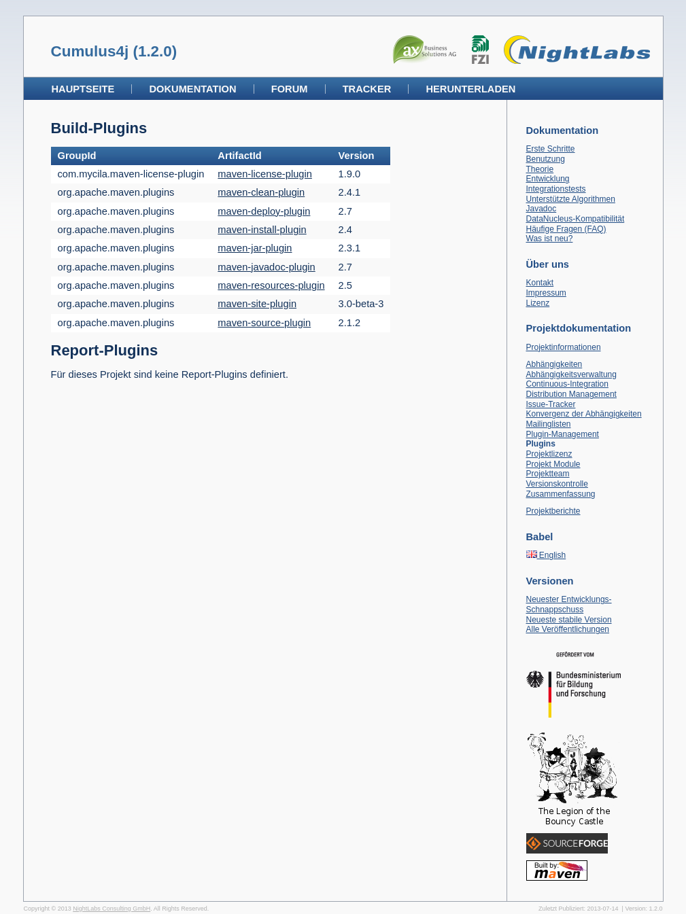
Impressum (546, 293)
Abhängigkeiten (554, 364)
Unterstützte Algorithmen (570, 199)
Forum (289, 89)
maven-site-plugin (257, 303)
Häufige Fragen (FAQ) (566, 229)
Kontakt (540, 282)
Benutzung (545, 159)
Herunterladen (470, 89)
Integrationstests (556, 189)
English (546, 555)
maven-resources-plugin (271, 285)
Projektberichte (553, 511)
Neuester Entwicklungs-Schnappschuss (569, 604)
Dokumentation (193, 89)
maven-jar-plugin (255, 248)
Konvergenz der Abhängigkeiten (584, 414)
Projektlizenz (549, 454)
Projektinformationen (563, 347)
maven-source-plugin (264, 322)
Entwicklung (548, 178)
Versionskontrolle (557, 484)
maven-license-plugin (265, 174)
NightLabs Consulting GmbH (111, 908)
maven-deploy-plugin (264, 211)
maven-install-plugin (262, 229)
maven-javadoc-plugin (266, 267)
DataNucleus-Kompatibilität (575, 219)
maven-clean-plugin (261, 192)
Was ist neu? (549, 238)
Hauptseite (83, 89)
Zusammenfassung (561, 494)
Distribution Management (571, 394)
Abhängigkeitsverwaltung (571, 374)
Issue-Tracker (551, 404)
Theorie (540, 169)
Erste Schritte (550, 149)
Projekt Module (553, 464)
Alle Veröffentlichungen (568, 629)
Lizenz (538, 303)
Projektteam (548, 473)
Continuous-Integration (567, 384)
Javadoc (541, 208)
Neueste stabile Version (569, 620)
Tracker (367, 89)
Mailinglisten (548, 424)
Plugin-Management (562, 434)
